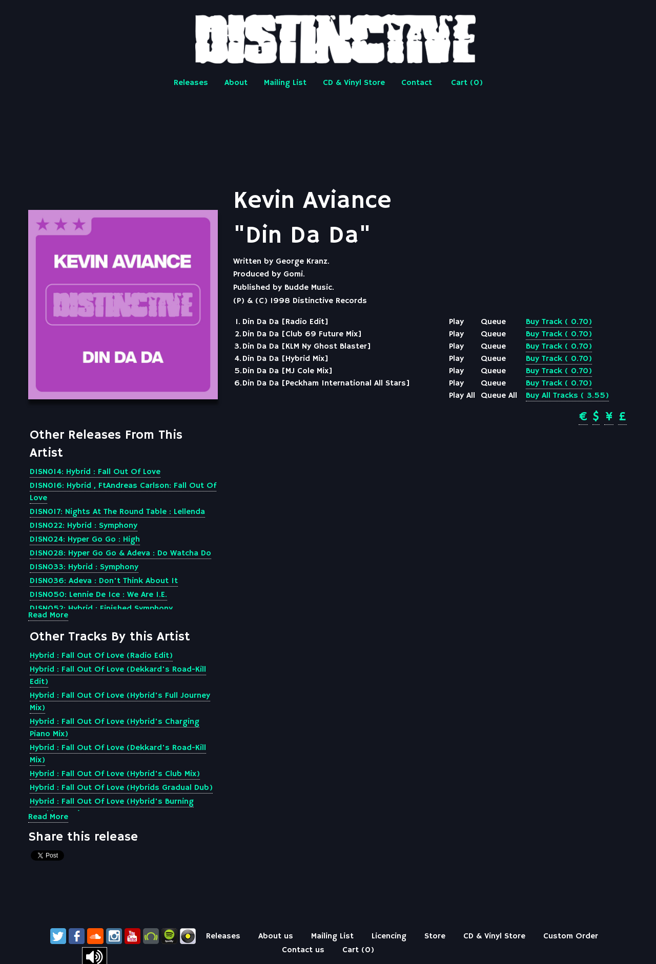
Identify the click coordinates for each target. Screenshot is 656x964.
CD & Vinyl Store (354, 83)
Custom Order (570, 936)
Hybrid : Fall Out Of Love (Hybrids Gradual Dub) (121, 788)
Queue (493, 322)
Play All (462, 396)
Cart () (467, 83)
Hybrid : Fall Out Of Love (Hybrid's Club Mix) (115, 774)
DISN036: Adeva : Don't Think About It (104, 581)
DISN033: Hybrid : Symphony (84, 567)
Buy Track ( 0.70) (559, 322)
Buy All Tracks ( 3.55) (567, 396)
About (236, 83)
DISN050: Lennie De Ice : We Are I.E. (98, 595)
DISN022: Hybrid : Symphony (83, 526)
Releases (191, 83)
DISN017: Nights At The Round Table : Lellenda (117, 512)
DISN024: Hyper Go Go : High (85, 539)
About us (275, 936)
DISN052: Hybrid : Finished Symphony (101, 609)
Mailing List (285, 83)
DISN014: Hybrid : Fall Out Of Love (95, 472)
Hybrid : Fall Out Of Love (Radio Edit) (101, 656)
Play (456, 322)
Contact (416, 83)
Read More (48, 615)
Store (434, 936)
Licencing (389, 936)
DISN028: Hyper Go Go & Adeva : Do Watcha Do (120, 553)
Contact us (303, 950)
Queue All (499, 396)
